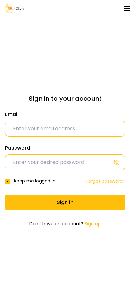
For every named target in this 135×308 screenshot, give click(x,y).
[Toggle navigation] (127, 8)
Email (12, 114)
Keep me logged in (34, 181)
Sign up (93, 224)
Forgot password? (105, 181)
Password (17, 148)
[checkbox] (7, 181)
